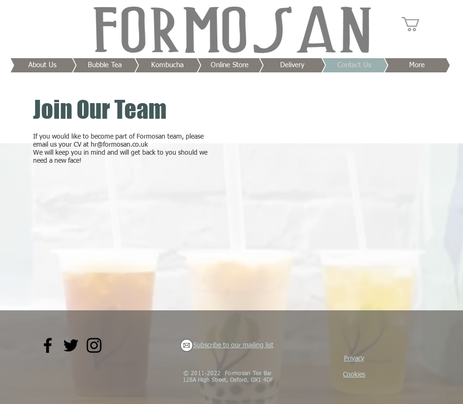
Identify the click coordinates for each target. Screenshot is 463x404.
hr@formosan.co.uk (119, 144)
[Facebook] (48, 345)
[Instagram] (94, 345)
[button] (419, 24)
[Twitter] (71, 345)
